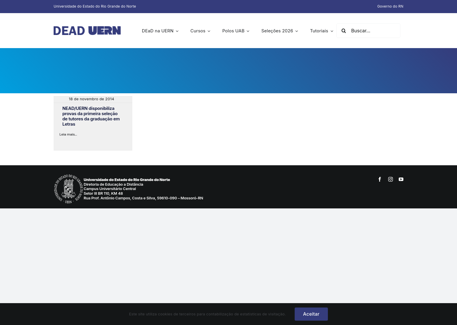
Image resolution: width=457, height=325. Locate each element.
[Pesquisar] (343, 30)
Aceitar (311, 314)
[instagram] (390, 179)
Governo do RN (390, 6)
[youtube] (401, 179)
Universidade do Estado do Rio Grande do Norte (95, 6)
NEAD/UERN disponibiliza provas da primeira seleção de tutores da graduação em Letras (91, 116)
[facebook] (379, 179)
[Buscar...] (368, 30)
